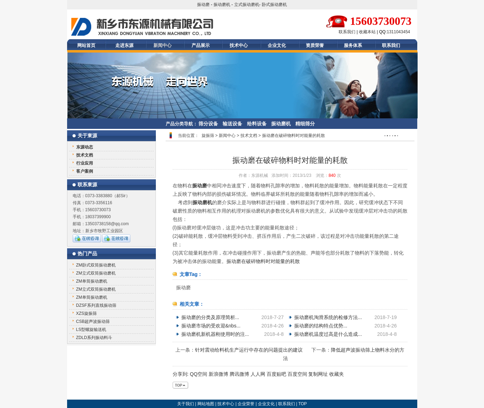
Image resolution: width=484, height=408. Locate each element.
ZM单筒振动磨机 (91, 281)
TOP (302, 403)
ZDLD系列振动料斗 (94, 337)
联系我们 (347, 31)
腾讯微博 (239, 374)
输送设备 (232, 123)
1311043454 (398, 31)
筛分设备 (208, 123)
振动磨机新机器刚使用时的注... (215, 334)
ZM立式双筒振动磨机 (96, 273)
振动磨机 (222, 4)
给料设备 (257, 123)
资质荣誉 (315, 45)
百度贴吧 (276, 374)
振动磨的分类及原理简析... (210, 317)
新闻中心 (162, 45)
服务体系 (353, 45)
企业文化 (277, 45)
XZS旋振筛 (86, 313)
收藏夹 (336, 374)
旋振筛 (208, 135)
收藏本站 (367, 31)
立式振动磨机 (246, 4)
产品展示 (201, 45)
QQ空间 (198, 374)
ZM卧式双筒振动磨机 (96, 265)
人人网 (258, 374)
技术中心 (239, 45)
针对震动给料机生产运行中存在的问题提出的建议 (249, 350)
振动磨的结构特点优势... (320, 326)
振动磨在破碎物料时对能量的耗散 (263, 261)
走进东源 (124, 45)
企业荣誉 (246, 403)
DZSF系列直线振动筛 (96, 305)
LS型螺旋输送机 (91, 329)
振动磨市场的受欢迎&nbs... (211, 326)
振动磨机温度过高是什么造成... (328, 334)
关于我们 (185, 403)
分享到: (181, 374)
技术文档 (249, 135)
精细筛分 (305, 123)
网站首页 (86, 45)
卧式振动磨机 (274, 4)
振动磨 (203, 4)
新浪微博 (218, 374)
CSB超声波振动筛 (93, 321)
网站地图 (205, 403)
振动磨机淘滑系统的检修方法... (328, 317)
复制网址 (318, 374)
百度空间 (297, 374)
